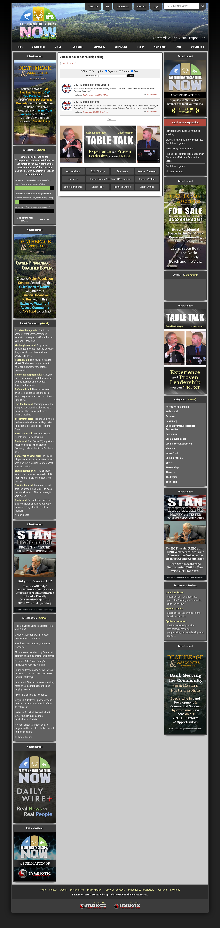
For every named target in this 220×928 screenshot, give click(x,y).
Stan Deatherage (151, 95)
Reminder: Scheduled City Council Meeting (183, 132)
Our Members (73, 171)
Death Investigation (175, 166)
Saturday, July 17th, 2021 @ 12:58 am (95, 112)
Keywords (175, 889)
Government (38, 46)
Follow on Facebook (115, 889)
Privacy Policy (94, 889)
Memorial (171, 448)
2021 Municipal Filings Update (91, 84)
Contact (53, 889)
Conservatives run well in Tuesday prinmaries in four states (32, 636)
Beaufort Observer (147, 171)
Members (141, 6)
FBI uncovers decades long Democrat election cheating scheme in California (34, 654)
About (63, 889)
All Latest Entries (23, 737)
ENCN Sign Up (98, 171)
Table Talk (93, 6)
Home (20, 46)
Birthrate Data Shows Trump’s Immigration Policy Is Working (30, 663)
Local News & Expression (179, 443)
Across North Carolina (177, 406)
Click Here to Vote (25, 218)
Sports (169, 462)
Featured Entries (122, 186)
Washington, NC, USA (185, 289)
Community (99, 46)
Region (140, 46)
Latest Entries (147, 186)
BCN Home (122, 171)
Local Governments (176, 438)
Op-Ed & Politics (174, 457)
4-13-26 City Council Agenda (180, 148)
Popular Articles (174, 608)
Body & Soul (121, 46)
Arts (179, 46)
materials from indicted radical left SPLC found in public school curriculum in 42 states (32, 716)
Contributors (123, 6)
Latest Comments (73, 186)
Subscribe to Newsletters (141, 889)
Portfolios (73, 179)
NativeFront (160, 46)
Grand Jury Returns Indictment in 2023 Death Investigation (185, 141)
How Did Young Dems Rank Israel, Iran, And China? (34, 627)
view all (41, 149)
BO (107, 6)
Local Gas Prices (174, 592)
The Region (171, 477)
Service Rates (77, 889)
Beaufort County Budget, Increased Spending (33, 645)
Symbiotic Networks (176, 621)
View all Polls (44, 220)
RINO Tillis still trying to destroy (31, 694)
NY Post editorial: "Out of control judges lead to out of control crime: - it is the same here (34, 728)
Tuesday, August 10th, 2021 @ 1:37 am (95, 95)
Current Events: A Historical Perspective (110, 179)
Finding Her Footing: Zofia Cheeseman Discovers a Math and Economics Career (185, 157)
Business (77, 46)
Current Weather (146, 179)
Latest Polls (98, 186)
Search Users (68, 63)
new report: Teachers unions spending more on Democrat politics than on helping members (34, 686)
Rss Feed (162, 889)
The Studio (171, 481)
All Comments (22, 514)
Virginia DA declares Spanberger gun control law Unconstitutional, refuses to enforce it (34, 703)
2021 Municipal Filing (86, 101)
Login (156, 6)
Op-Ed (58, 46)
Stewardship (197, 46)
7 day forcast (190, 275)
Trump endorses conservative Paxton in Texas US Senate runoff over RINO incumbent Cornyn (34, 673)
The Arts (170, 472)
